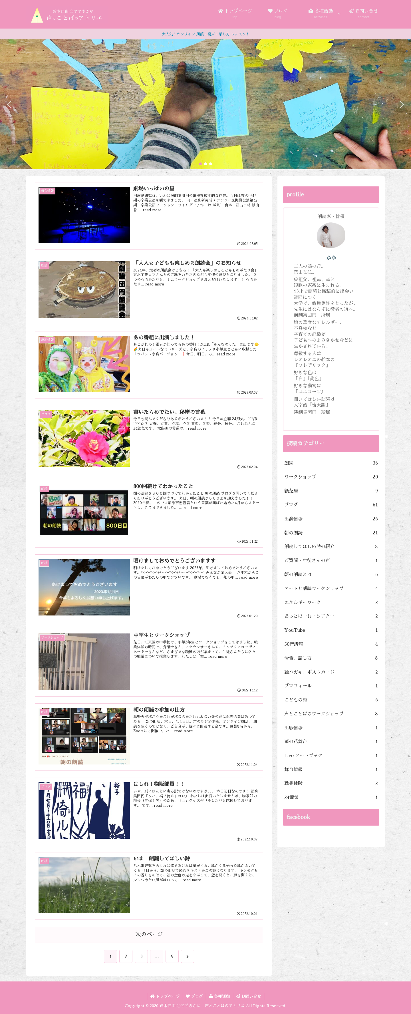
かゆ (331, 258)
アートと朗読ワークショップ (331, 589)
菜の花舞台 (331, 742)
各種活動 (219, 996)
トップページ (165, 996)
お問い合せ (248, 996)
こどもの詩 (331, 700)
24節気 (331, 798)
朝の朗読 (331, 533)
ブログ (331, 505)
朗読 (331, 463)
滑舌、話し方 (331, 658)
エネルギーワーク (331, 603)
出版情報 (331, 728)
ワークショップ (331, 477)
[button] (8, 104)
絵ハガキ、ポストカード (331, 672)
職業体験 (331, 784)
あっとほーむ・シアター (331, 616)
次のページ (149, 934)
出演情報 (331, 519)
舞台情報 (331, 770)
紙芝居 (331, 491)
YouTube (331, 630)
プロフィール (331, 686)
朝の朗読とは (331, 575)
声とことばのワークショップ (331, 714)
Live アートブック (331, 756)
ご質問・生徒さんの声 (331, 561)
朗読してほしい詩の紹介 (331, 547)
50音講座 (331, 644)
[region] (205, 104)
